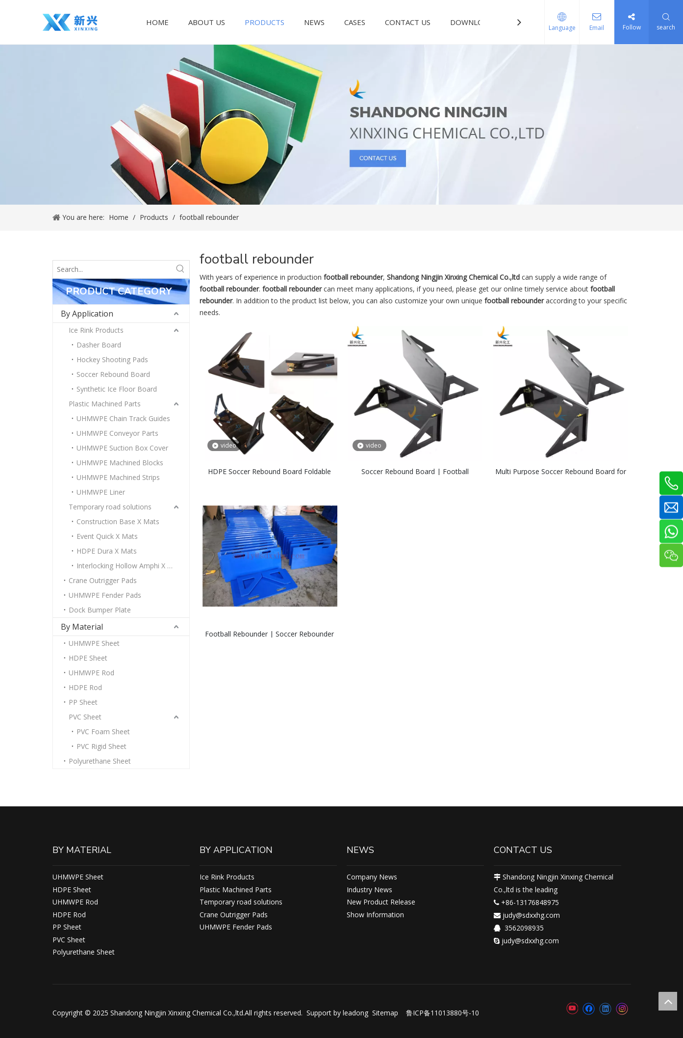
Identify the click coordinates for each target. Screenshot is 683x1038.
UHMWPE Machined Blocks (119, 462)
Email (596, 28)
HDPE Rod (85, 687)
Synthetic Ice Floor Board (116, 389)
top (667, 1001)
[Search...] (112, 269)
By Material (82, 626)
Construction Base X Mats (117, 521)
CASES (354, 22)
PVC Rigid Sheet (101, 746)
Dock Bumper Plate (100, 609)
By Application (87, 313)
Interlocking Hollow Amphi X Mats (129, 565)
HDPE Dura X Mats (106, 551)
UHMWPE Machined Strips (118, 477)
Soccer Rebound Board (113, 374)
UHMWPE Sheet (94, 643)
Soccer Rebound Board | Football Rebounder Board (415, 471)
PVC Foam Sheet (103, 731)
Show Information (375, 914)
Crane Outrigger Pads (103, 580)
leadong (355, 1012)
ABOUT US (206, 22)
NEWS (314, 22)
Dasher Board (98, 344)
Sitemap (385, 1012)
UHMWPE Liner (100, 492)
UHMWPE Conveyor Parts (117, 433)
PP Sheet (83, 702)
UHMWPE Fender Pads (105, 595)
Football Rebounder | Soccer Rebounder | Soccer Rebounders (269, 633)
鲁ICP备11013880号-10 (442, 1012)
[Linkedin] (605, 1008)
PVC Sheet (85, 716)
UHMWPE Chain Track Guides (123, 418)
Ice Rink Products (96, 330)
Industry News (369, 889)
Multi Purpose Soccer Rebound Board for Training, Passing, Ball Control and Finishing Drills (560, 471)
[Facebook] (588, 1008)
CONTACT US (407, 22)
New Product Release (381, 901)
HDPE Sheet (88, 658)
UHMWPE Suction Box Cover (122, 447)
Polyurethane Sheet (100, 761)
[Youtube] (572, 1008)
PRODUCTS (264, 22)
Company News (372, 876)
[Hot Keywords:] (180, 269)
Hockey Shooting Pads (112, 359)
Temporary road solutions (110, 506)
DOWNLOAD (471, 22)
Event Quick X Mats (107, 536)
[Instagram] (622, 1008)
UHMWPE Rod (91, 672)
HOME (157, 22)
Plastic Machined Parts (105, 403)
